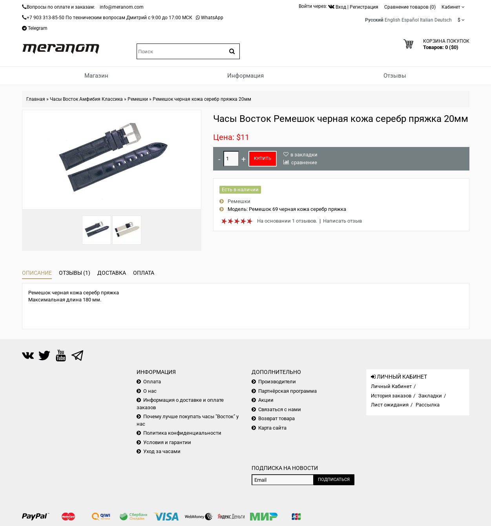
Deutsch (443, 20)
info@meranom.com (122, 7)
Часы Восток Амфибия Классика (86, 99)
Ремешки (138, 99)
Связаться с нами (279, 409)
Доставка (111, 273)
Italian (426, 20)
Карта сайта (272, 428)
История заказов (391, 396)
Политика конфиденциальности (182, 433)
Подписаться (334, 479)
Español (410, 20)
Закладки (430, 396)
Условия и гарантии (167, 442)
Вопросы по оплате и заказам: (61, 7)
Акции (266, 400)
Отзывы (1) (74, 273)
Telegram (37, 28)
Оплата (143, 273)
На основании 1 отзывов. (287, 221)
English (392, 20)
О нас (150, 391)
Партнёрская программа (287, 391)
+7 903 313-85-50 (45, 17)
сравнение (304, 162)
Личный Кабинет (391, 386)
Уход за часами (162, 451)
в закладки (304, 155)
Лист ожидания (390, 405)
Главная (35, 99)
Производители (277, 382)
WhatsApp (212, 17)
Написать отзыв (342, 221)
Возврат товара (276, 418)
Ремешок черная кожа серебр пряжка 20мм (202, 99)
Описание (37, 273)
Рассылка (428, 405)
